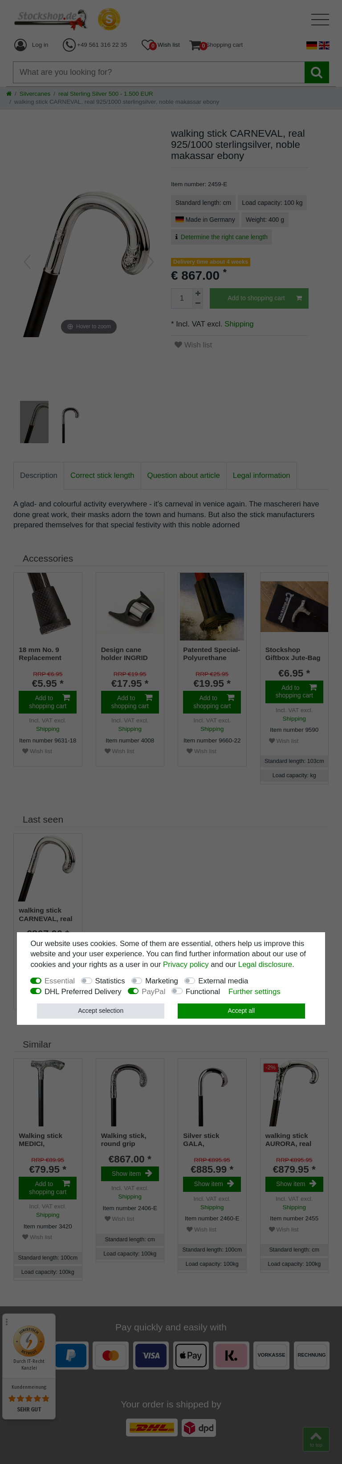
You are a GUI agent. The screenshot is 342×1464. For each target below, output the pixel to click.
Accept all (241, 1010)
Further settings (254, 991)
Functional (203, 991)
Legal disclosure (265, 964)
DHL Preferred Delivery (83, 991)
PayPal (153, 991)
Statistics (110, 981)
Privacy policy (186, 964)
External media (223, 981)
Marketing (161, 981)
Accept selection (100, 1010)
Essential (60, 981)
